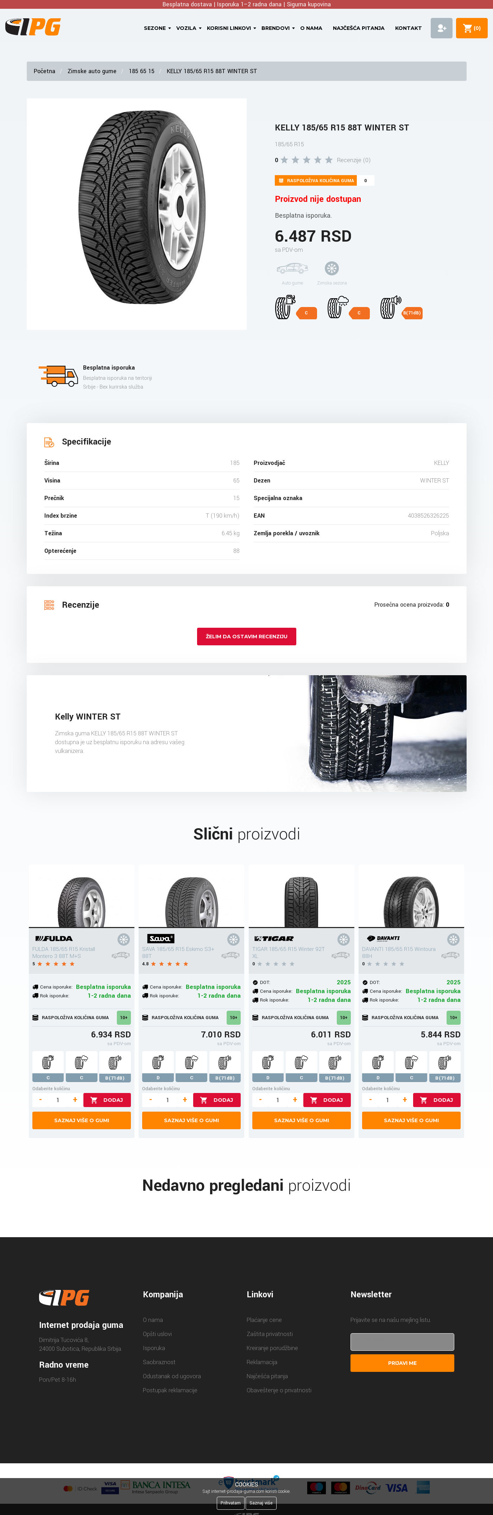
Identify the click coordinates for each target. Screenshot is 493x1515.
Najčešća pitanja (359, 28)
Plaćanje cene (264, 1320)
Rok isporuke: (54, 995)
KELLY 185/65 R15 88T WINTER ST (212, 71)
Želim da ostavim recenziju (246, 636)
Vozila (186, 28)
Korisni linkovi (229, 28)
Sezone (155, 28)
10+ (124, 1018)
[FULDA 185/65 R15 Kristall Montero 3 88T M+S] (81, 896)
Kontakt (408, 28)
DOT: (265, 982)
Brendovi (275, 28)
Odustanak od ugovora (172, 1376)
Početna (44, 71)
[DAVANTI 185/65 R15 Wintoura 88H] (411, 896)
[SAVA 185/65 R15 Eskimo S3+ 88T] (191, 896)
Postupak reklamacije (170, 1390)
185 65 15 (141, 71)
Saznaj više (261, 1503)
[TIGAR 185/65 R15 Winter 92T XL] (301, 896)
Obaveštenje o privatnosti (279, 1390)
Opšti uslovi (157, 1334)
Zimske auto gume (92, 71)
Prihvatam (231, 1503)
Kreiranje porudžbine (272, 1348)
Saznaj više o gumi (81, 1120)
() (476, 28)
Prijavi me (402, 1363)
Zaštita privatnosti (270, 1334)
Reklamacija (262, 1362)
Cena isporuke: (56, 987)
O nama (311, 28)
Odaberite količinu (51, 1088)
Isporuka (154, 1348)
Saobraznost (159, 1362)
